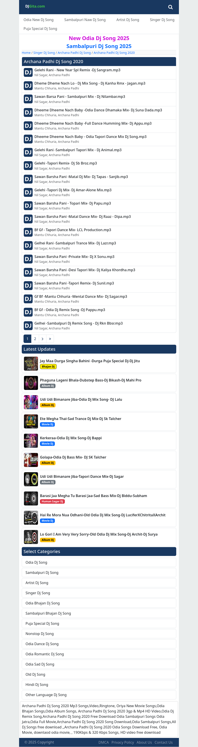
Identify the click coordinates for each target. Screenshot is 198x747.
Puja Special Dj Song (40, 28)
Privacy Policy (122, 742)
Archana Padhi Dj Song (74, 52)
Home (26, 52)
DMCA (104, 742)
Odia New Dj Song (38, 19)
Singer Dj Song (162, 19)
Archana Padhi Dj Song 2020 (114, 52)
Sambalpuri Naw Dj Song (85, 19)
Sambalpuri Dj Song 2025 (99, 46)
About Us (144, 742)
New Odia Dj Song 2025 (99, 38)
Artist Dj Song (127, 19)
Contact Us (164, 742)
